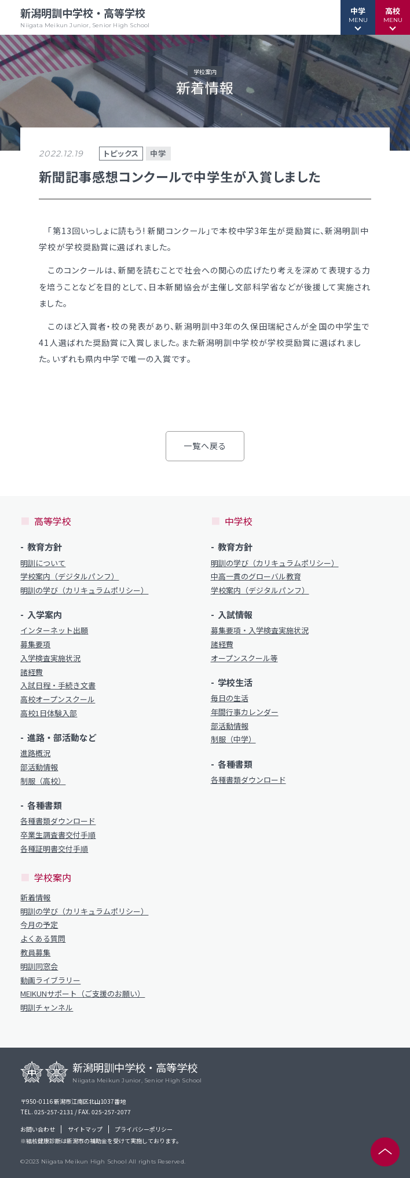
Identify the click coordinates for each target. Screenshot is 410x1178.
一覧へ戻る (205, 445)
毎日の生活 (229, 698)
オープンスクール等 (244, 658)
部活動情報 (39, 767)
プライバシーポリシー (144, 1129)
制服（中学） (233, 739)
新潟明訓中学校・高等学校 (84, 17)
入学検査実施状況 (50, 658)
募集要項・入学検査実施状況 (260, 630)
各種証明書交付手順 (54, 849)
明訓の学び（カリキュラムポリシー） (84, 590)
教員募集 (35, 952)
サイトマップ (85, 1129)
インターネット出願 (54, 630)
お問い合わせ (37, 1129)
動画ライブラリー (50, 980)
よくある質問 (42, 938)
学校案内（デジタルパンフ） (69, 576)
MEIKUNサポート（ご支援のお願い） (82, 994)
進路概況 (35, 753)
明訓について (42, 563)
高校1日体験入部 (48, 713)
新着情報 (35, 897)
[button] (358, 17)
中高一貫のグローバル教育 (256, 576)
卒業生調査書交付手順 (58, 835)
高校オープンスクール (57, 699)
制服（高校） (42, 781)
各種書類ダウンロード (58, 821)
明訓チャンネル (46, 1007)
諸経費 (31, 672)
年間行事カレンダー (245, 712)
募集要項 (35, 644)
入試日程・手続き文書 (58, 685)
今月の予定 (39, 925)
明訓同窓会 (39, 966)
